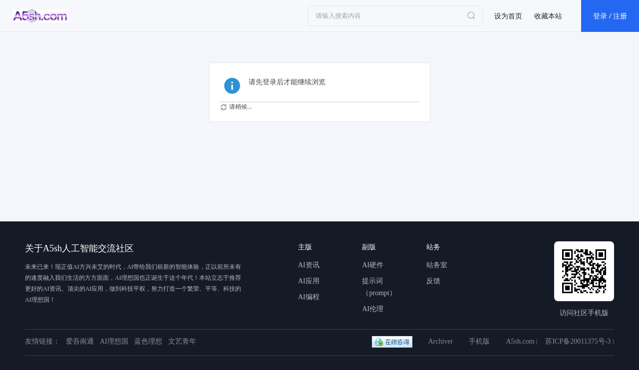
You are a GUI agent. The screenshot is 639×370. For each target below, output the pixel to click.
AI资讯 (309, 265)
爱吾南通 (80, 341)
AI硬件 (372, 265)
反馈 (433, 281)
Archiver (440, 341)
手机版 (479, 341)
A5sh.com (520, 341)
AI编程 (309, 297)
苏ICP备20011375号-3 (578, 341)
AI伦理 (372, 309)
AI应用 (309, 281)
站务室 (436, 265)
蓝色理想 (148, 341)
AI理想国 (114, 341)
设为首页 (508, 15)
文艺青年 (182, 341)
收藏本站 (548, 15)
